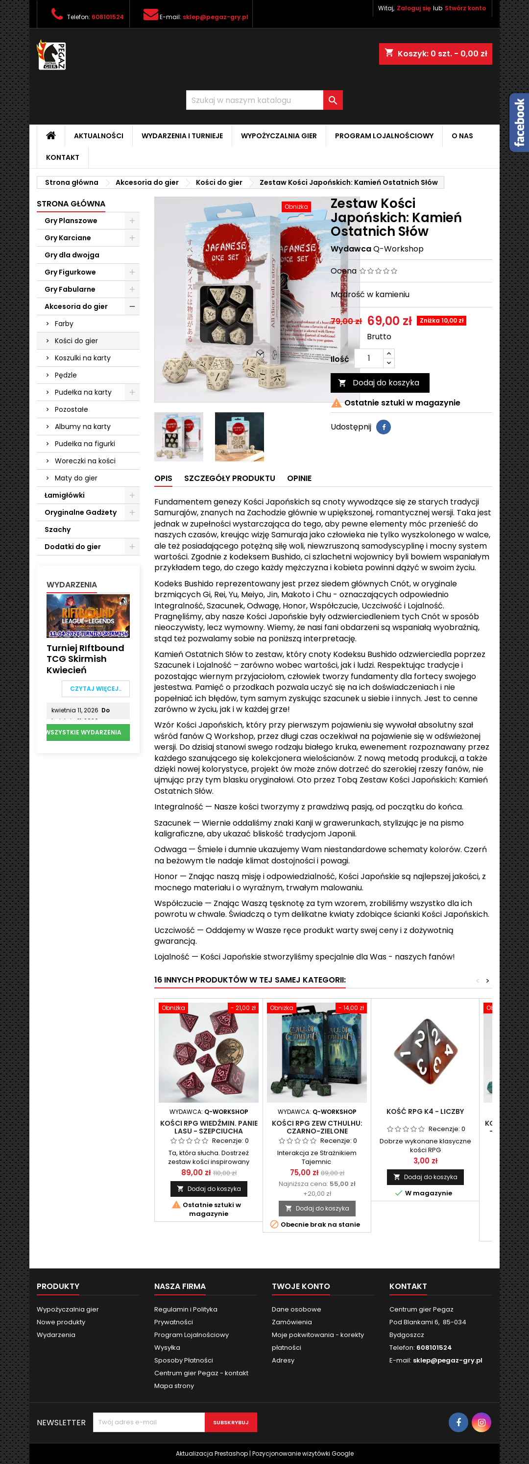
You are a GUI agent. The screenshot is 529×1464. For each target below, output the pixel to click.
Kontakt (62, 157)
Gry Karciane (68, 238)
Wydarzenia (72, 584)
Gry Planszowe (71, 221)
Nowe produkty (61, 1322)
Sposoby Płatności (183, 1360)
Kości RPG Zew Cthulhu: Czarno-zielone (317, 1127)
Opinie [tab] (299, 478)
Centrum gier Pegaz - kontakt (201, 1373)
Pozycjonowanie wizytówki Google (303, 1453)
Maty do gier (76, 478)
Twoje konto (301, 1286)
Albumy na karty (83, 426)
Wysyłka (167, 1347)
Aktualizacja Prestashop (212, 1453)
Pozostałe (71, 409)
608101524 (108, 17)
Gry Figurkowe (70, 272)
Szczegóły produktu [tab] (229, 478)
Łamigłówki (65, 495)
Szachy (58, 529)
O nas (462, 136)
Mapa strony (174, 1385)
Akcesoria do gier (76, 306)
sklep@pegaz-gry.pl (215, 17)
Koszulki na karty (83, 358)
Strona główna (71, 203)
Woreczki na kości (85, 461)
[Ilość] (369, 358)
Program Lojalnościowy (384, 136)
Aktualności (98, 136)
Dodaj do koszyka (378, 382)
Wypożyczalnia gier (279, 136)
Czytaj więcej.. (95, 688)
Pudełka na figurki (85, 444)
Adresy (283, 1360)
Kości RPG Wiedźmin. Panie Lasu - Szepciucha (209, 1127)
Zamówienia (292, 1322)
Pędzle (66, 375)
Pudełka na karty (83, 392)
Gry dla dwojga (72, 255)
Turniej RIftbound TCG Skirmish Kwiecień (85, 659)
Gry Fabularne (70, 289)
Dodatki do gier (73, 547)
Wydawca (351, 249)
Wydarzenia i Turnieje (182, 136)
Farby (64, 323)
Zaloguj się (414, 8)
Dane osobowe (296, 1309)
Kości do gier (76, 341)
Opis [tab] (163, 478)
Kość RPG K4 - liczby (425, 1111)
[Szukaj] (264, 100)
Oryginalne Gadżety (81, 512)
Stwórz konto (465, 8)
